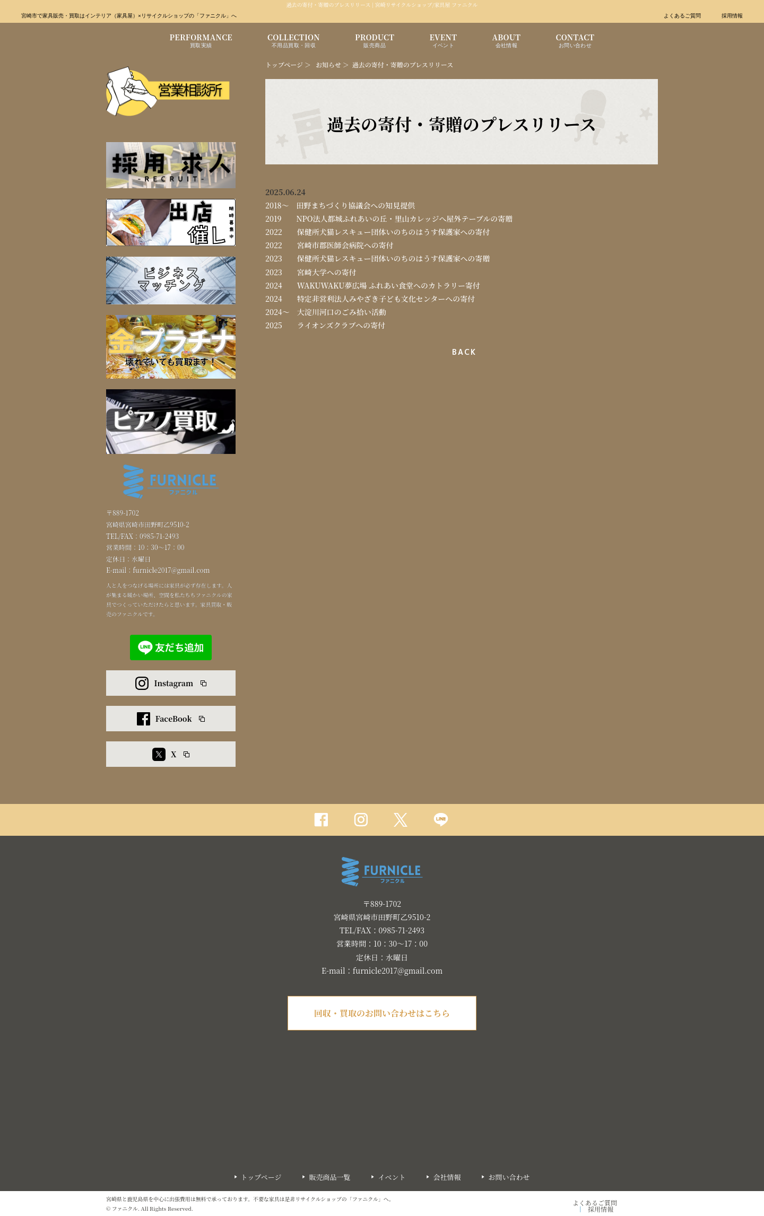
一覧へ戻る (461, 352)
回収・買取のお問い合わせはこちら (382, 1013)
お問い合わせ (508, 1177)
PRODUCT (374, 41)
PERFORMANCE (201, 41)
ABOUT (506, 41)
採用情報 (732, 16)
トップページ (284, 64)
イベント (391, 1177)
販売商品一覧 (329, 1177)
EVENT (443, 41)
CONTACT (574, 41)
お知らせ (328, 64)
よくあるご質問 (682, 16)
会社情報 (447, 1177)
